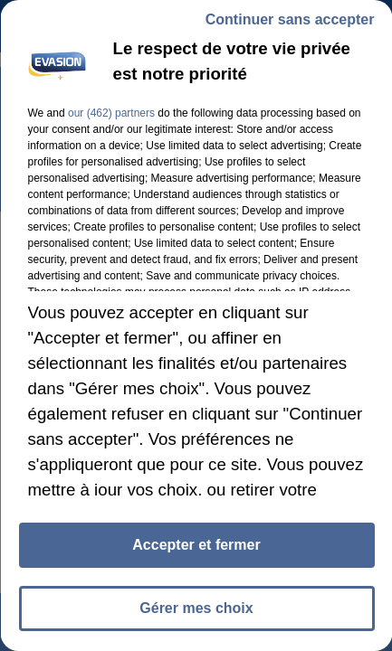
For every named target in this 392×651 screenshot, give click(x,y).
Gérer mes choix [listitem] (196, 608)
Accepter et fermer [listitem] (196, 544)
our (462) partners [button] (110, 113)
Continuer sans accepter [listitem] (289, 19)
